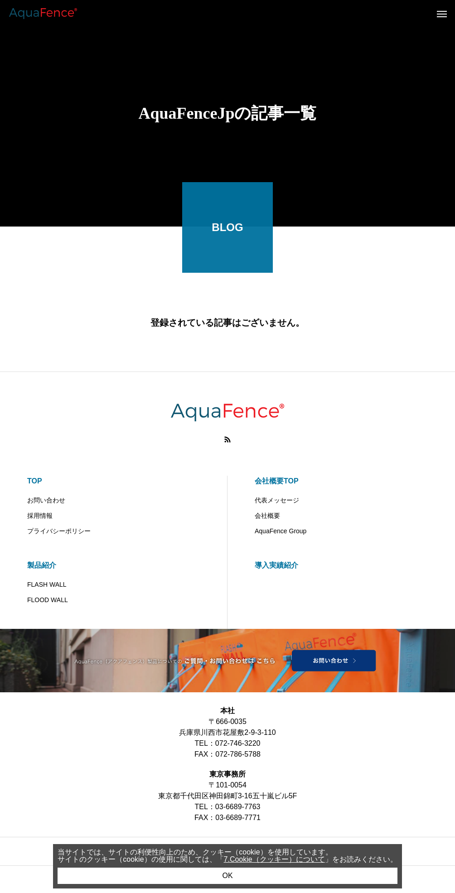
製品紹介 (41, 565)
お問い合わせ (46, 500)
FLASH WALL (47, 584)
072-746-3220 (238, 743)
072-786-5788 (238, 754)
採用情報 (40, 515)
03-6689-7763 (238, 807)
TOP (34, 481)
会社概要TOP (277, 481)
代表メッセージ (277, 500)
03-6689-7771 (238, 817)
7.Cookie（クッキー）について (274, 859)
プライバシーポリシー (59, 531)
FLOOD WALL (47, 599)
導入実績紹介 (276, 565)
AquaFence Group (280, 531)
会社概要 (267, 515)
